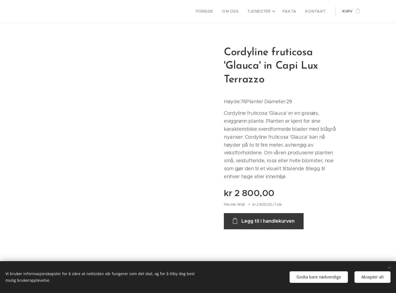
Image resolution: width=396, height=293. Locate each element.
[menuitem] (214, 11)
